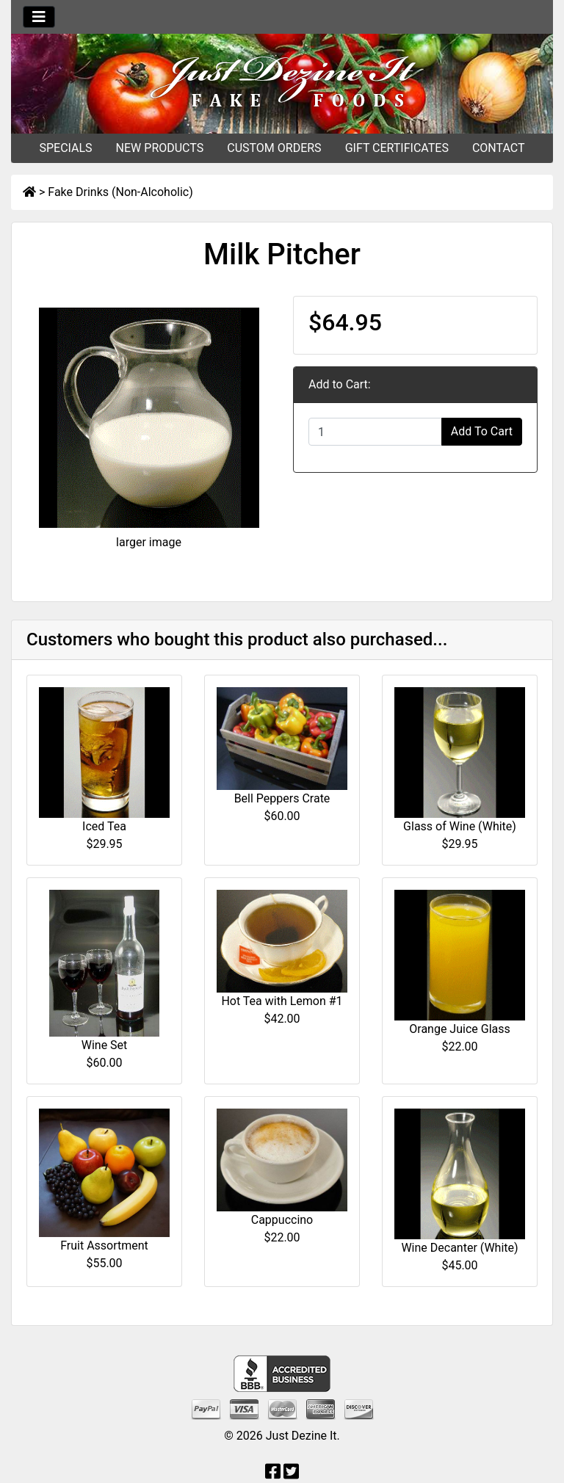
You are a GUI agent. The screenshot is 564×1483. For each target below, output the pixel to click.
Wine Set (105, 1045)
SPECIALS (65, 148)
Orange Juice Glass (459, 1029)
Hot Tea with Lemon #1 (281, 1001)
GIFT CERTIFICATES (397, 148)
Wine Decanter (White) (459, 1248)
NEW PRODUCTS (160, 148)
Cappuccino (282, 1220)
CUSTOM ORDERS (274, 148)
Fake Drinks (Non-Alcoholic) (120, 192)
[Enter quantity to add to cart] (375, 432)
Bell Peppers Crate (282, 798)
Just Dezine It (301, 1436)
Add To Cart (482, 431)
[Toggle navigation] (39, 17)
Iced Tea (104, 826)
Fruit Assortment (104, 1245)
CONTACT (498, 148)
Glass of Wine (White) (459, 826)
